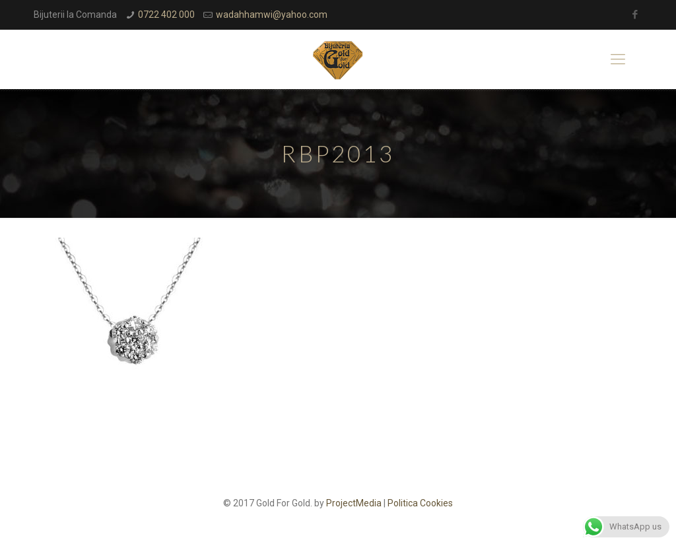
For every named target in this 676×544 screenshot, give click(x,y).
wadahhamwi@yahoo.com (271, 14)
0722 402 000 (166, 14)
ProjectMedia (354, 503)
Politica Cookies (420, 503)
